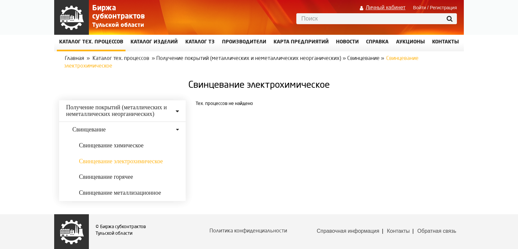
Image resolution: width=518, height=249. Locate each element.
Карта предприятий (301, 42)
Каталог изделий (154, 42)
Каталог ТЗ (200, 42)
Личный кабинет (385, 7)
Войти (419, 7)
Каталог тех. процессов (120, 58)
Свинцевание (363, 58)
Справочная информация (348, 231)
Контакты (398, 231)
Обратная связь (436, 231)
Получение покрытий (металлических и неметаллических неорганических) (248, 58)
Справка (377, 42)
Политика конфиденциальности (248, 231)
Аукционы (410, 42)
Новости (347, 42)
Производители (244, 42)
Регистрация (443, 7)
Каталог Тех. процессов (91, 42)
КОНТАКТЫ (445, 42)
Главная (74, 58)
